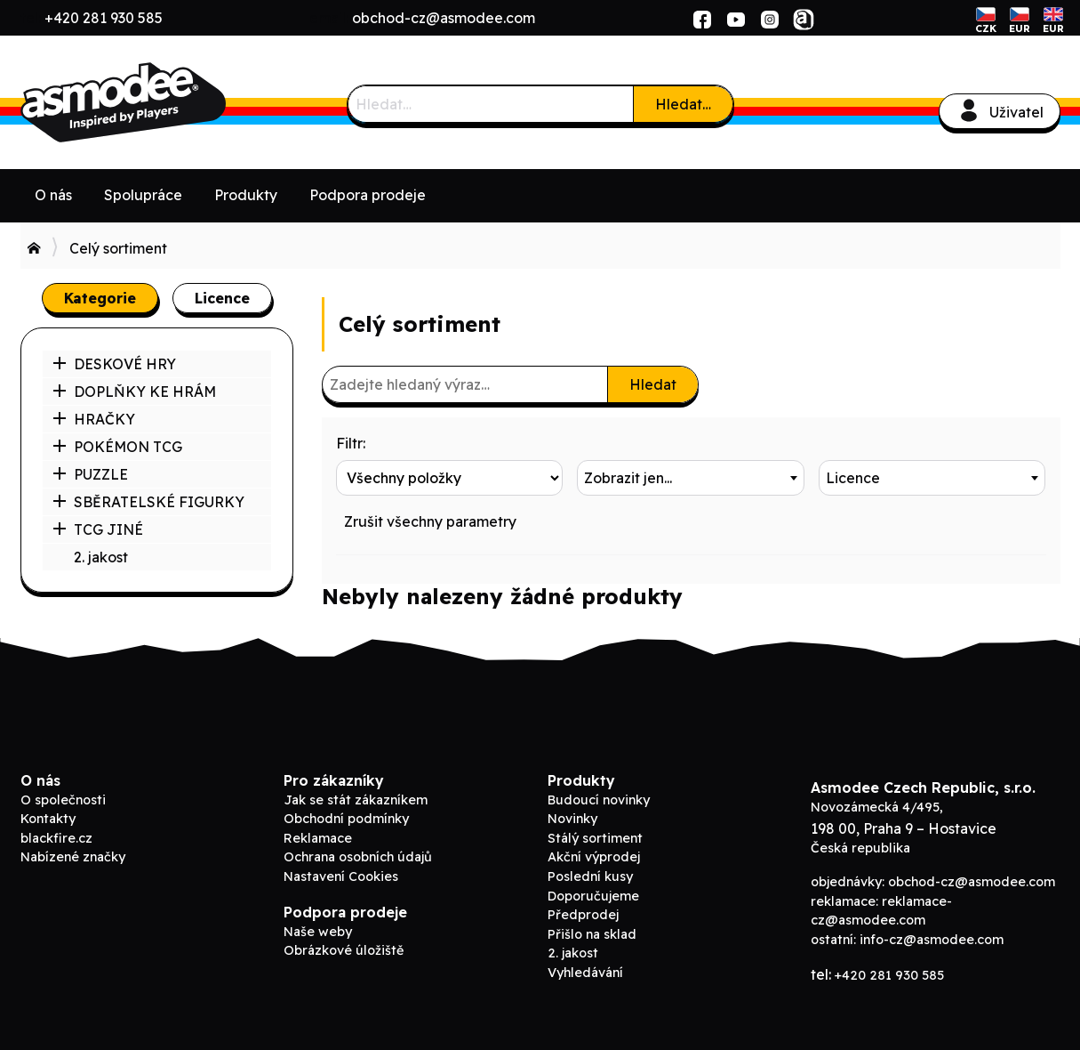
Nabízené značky (72, 857)
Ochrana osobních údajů (358, 857)
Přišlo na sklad (592, 934)
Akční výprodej (594, 857)
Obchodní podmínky (346, 819)
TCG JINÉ (97, 529)
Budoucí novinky (599, 800)
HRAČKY (93, 419)
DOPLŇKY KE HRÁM (134, 391)
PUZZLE (90, 474)
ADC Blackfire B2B (153, 102)
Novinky (572, 819)
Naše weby (318, 932)
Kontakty (48, 819)
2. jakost (101, 557)
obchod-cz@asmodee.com (443, 18)
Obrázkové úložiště (344, 950)
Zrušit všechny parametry (430, 521)
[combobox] (691, 478)
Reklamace (318, 838)
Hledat (652, 384)
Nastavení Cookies (341, 876)
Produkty (245, 195)
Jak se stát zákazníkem (356, 800)
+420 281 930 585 (103, 18)
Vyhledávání (585, 973)
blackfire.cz (56, 838)
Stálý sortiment (595, 838)
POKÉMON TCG (117, 446)
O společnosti (63, 800)
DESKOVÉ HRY (114, 364)
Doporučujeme (593, 896)
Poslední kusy (590, 876)
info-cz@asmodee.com (932, 940)
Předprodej (583, 915)
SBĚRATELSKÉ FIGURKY (148, 502)
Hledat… (683, 104)
